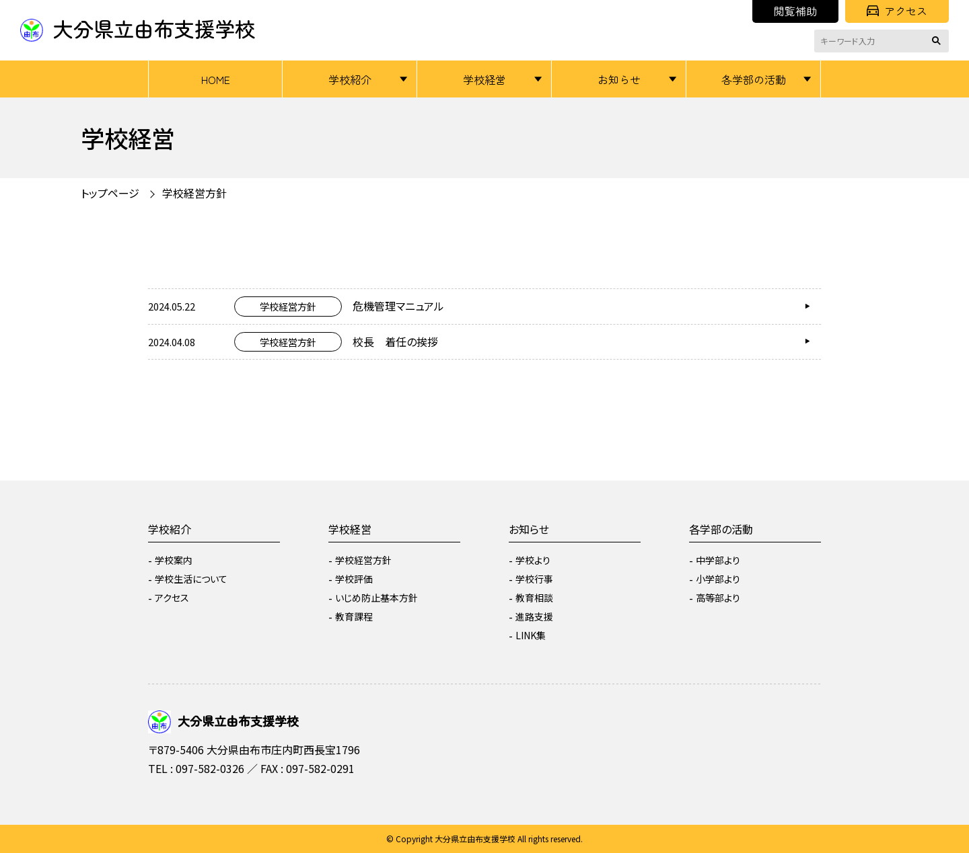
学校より (532, 560)
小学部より (718, 578)
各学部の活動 (753, 79)
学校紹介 (349, 79)
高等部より (718, 597)
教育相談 (534, 597)
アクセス (897, 11)
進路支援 (534, 616)
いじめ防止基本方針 (376, 597)
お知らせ (619, 79)
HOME (215, 79)
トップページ (110, 193)
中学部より (718, 560)
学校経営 (484, 79)
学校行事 (534, 578)
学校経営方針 (194, 193)
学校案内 (173, 560)
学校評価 (354, 578)
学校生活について (191, 578)
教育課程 (354, 616)
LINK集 (530, 635)
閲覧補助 (795, 11)
